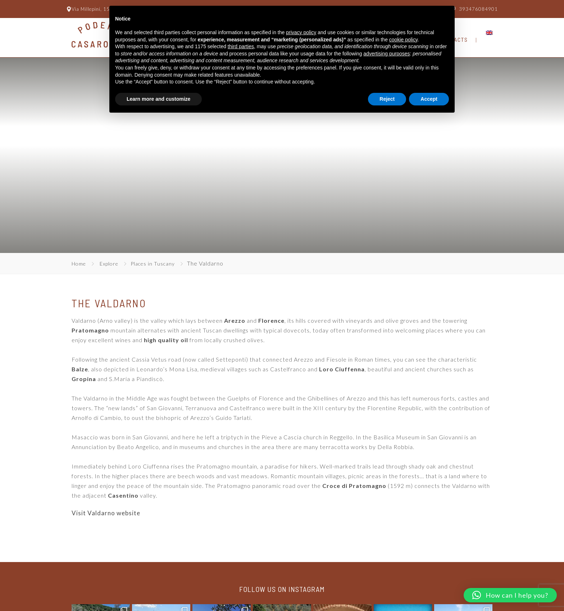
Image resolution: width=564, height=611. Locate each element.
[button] (510, 595)
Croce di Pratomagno (354, 485)
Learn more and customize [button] (158, 99)
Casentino (123, 495)
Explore (109, 264)
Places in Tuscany (153, 264)
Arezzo (234, 320)
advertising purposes (386, 53)
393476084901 (478, 9)
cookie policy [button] (403, 39)
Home (79, 264)
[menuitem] (489, 33)
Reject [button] (387, 99)
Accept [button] (428, 99)
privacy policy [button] (301, 32)
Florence (271, 320)
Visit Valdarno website (106, 513)
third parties (241, 46)
